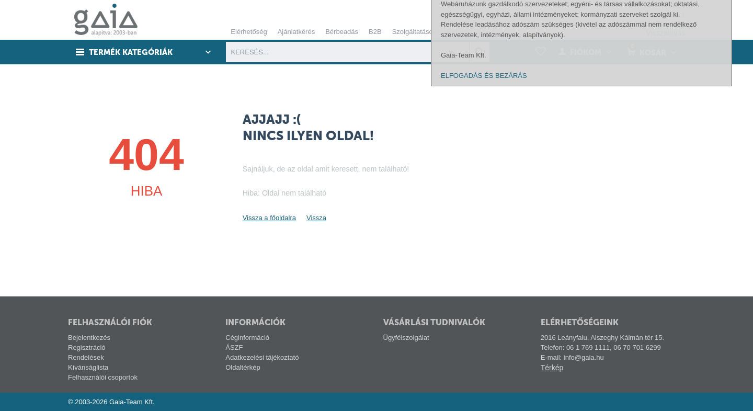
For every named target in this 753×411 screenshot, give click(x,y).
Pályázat (672, 5)
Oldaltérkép (242, 367)
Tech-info (596, 5)
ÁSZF (234, 347)
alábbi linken (690, 305)
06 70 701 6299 (661, 24)
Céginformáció (247, 337)
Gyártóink (634, 5)
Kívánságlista (88, 367)
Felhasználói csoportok (103, 377)
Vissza (316, 218)
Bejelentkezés (89, 337)
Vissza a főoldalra (269, 218)
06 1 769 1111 (663, 15)
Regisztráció (87, 347)
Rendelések (86, 357)
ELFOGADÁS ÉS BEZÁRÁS (484, 397)
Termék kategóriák (131, 52)
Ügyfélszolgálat (406, 337)
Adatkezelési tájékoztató (262, 357)
